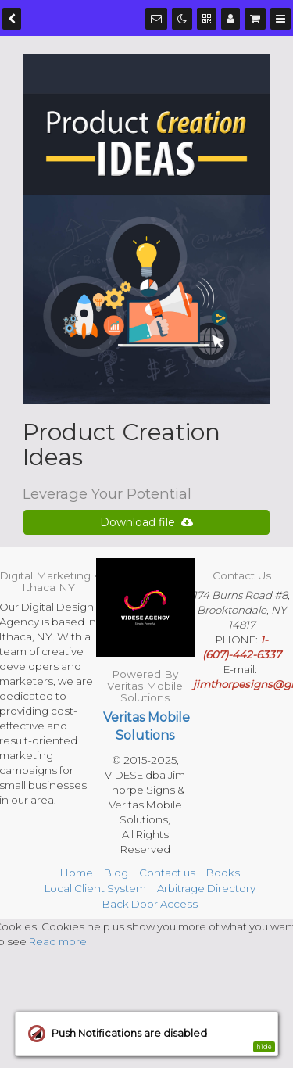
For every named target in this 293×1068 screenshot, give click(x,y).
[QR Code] (206, 19)
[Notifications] (156, 19)
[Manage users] (230, 19)
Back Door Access (150, 904)
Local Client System (95, 888)
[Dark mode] (182, 19)
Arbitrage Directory (206, 888)
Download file (146, 522)
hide (264, 1047)
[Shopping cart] (255, 19)
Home (76, 872)
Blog (116, 872)
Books (223, 872)
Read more (58, 941)
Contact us (167, 872)
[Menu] (280, 19)
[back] (11, 19)
